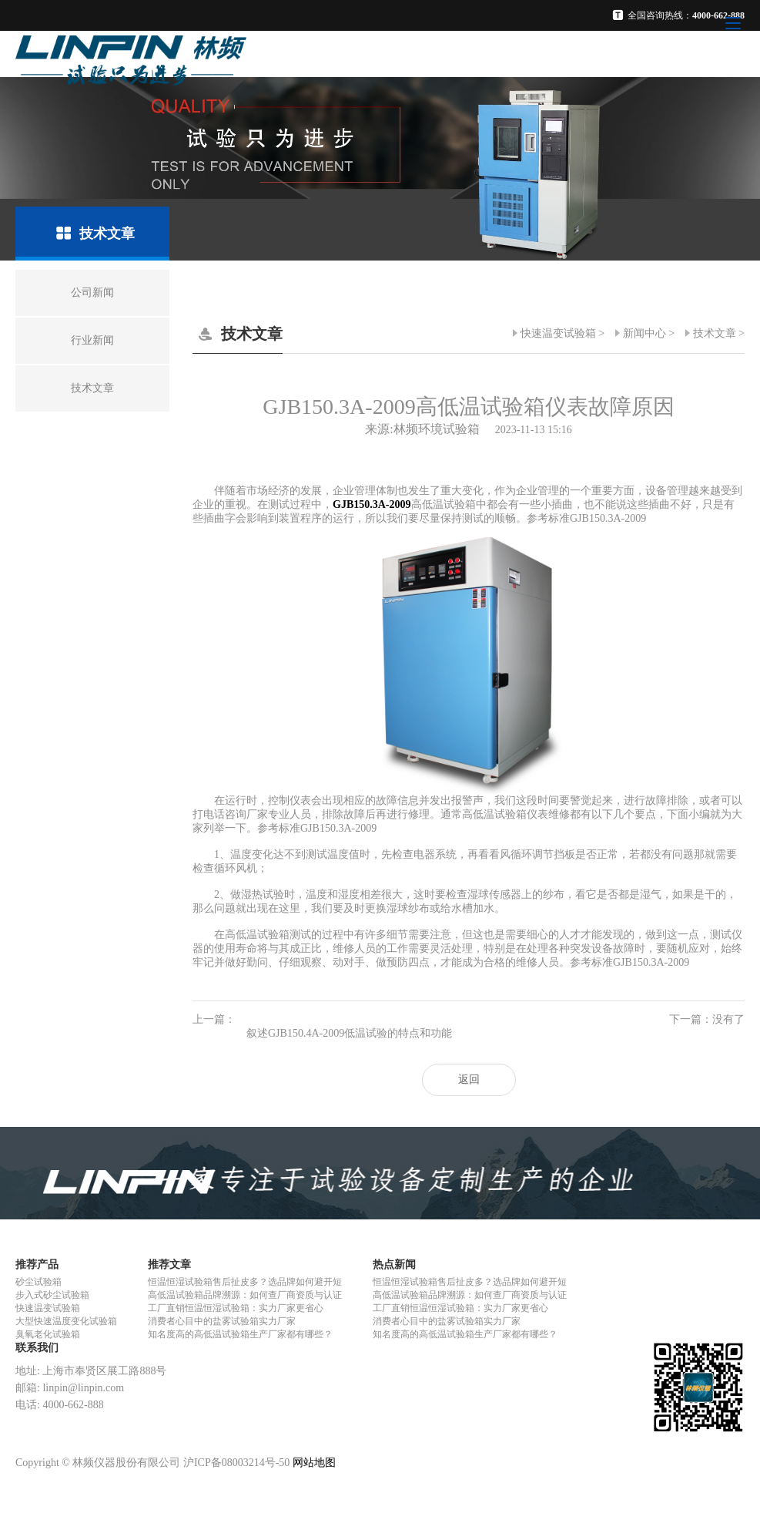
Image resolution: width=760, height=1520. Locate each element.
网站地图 (314, 1462)
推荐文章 (169, 1264)
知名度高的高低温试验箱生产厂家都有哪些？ (240, 1334)
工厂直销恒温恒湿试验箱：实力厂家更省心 (235, 1308)
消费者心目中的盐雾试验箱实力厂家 (222, 1321)
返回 (469, 1079)
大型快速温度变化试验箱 (66, 1321)
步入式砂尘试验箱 (52, 1295)
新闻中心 (644, 333)
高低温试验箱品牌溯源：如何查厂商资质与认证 (245, 1295)
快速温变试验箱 (558, 333)
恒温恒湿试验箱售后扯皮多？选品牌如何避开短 (245, 1281)
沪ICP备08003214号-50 (236, 1462)
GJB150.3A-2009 (372, 504)
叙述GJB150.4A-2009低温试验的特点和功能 (349, 1033)
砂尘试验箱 (38, 1281)
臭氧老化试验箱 (47, 1334)
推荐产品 (37, 1264)
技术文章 (714, 333)
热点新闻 (394, 1264)
